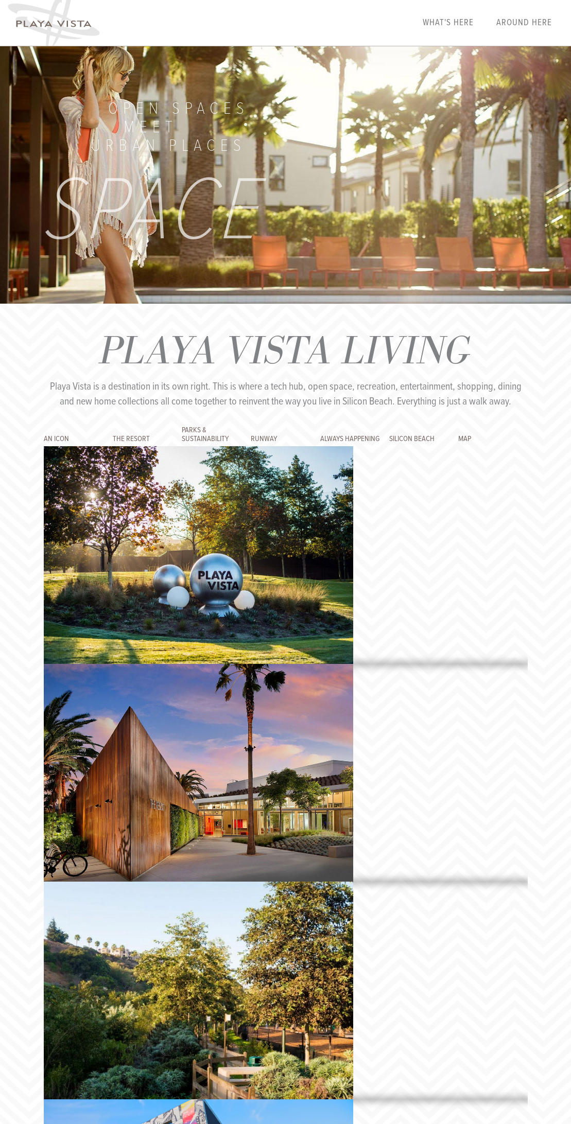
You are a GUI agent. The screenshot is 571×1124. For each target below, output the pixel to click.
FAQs (180, 1017)
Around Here (524, 23)
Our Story (150, 1017)
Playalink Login (105, 1017)
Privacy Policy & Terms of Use (278, 1017)
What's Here (448, 23)
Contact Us (210, 1017)
